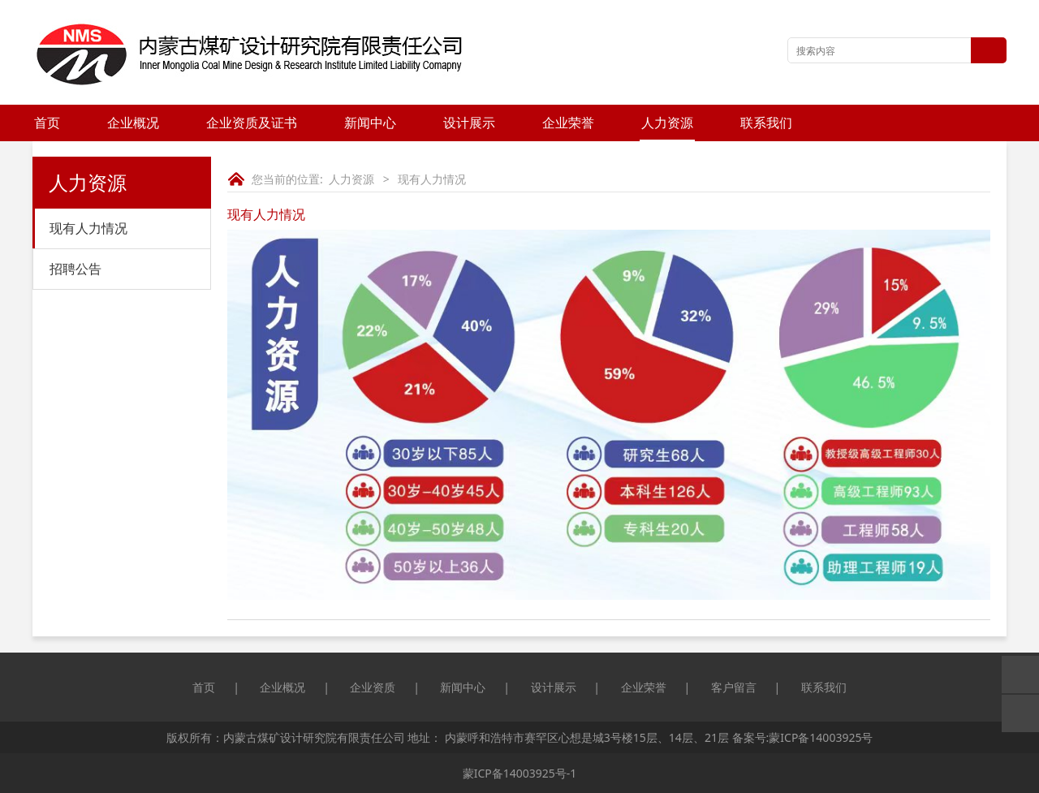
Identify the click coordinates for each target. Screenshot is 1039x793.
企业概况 (133, 122)
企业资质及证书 (251, 122)
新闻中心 (370, 122)
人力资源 (667, 122)
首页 (47, 122)
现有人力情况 (88, 228)
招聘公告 (75, 269)
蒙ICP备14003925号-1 (520, 773)
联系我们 (766, 122)
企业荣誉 (568, 122)
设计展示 (469, 122)
